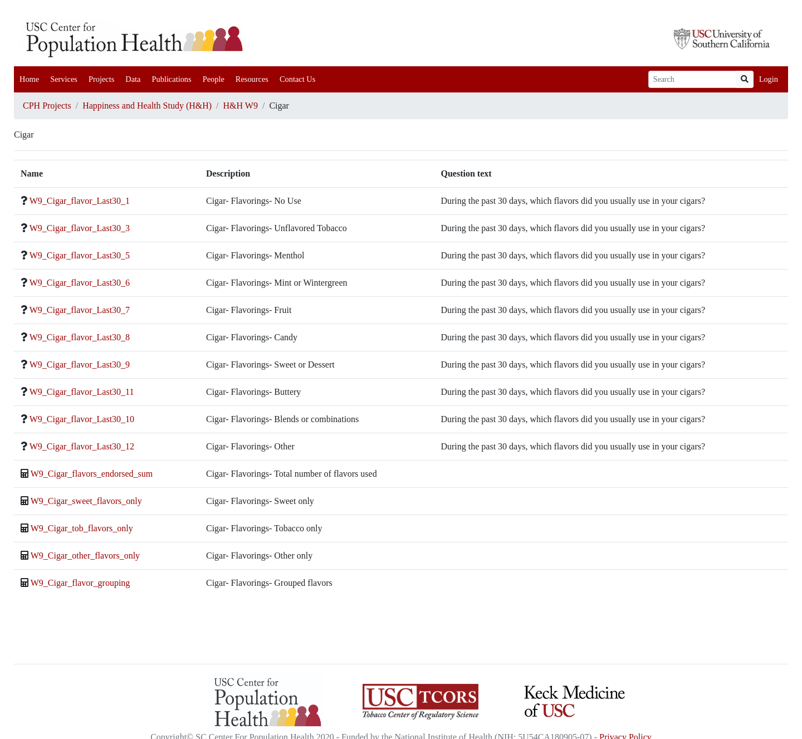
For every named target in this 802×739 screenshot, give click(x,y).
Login (768, 79)
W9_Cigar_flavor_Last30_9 (80, 364)
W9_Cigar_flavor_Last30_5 (80, 255)
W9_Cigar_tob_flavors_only (82, 528)
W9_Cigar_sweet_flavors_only (86, 501)
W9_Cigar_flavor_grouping (80, 583)
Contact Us (297, 79)
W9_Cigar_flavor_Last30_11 (82, 392)
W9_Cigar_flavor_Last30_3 (80, 228)
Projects (101, 79)
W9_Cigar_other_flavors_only (85, 555)
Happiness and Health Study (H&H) (147, 105)
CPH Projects (47, 105)
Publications (171, 79)
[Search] (692, 79)
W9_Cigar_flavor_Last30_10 (82, 419)
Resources (252, 79)
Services (63, 79)
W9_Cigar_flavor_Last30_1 (80, 200)
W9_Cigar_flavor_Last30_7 (80, 310)
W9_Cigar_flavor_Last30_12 (82, 446)
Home (29, 79)
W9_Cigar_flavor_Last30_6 (80, 282)
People (213, 79)
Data (132, 79)
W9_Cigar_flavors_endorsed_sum (92, 473)
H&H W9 (240, 105)
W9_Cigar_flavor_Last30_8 (80, 337)
